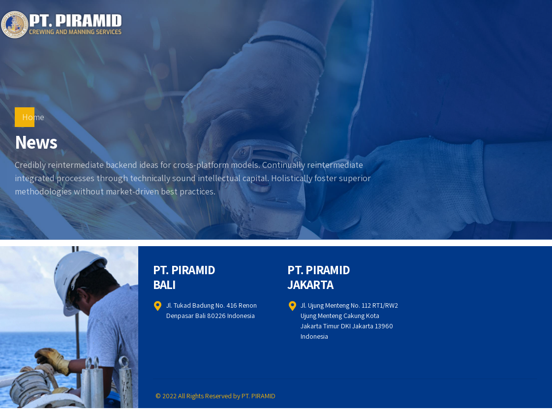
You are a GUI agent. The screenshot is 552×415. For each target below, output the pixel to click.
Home (33, 117)
